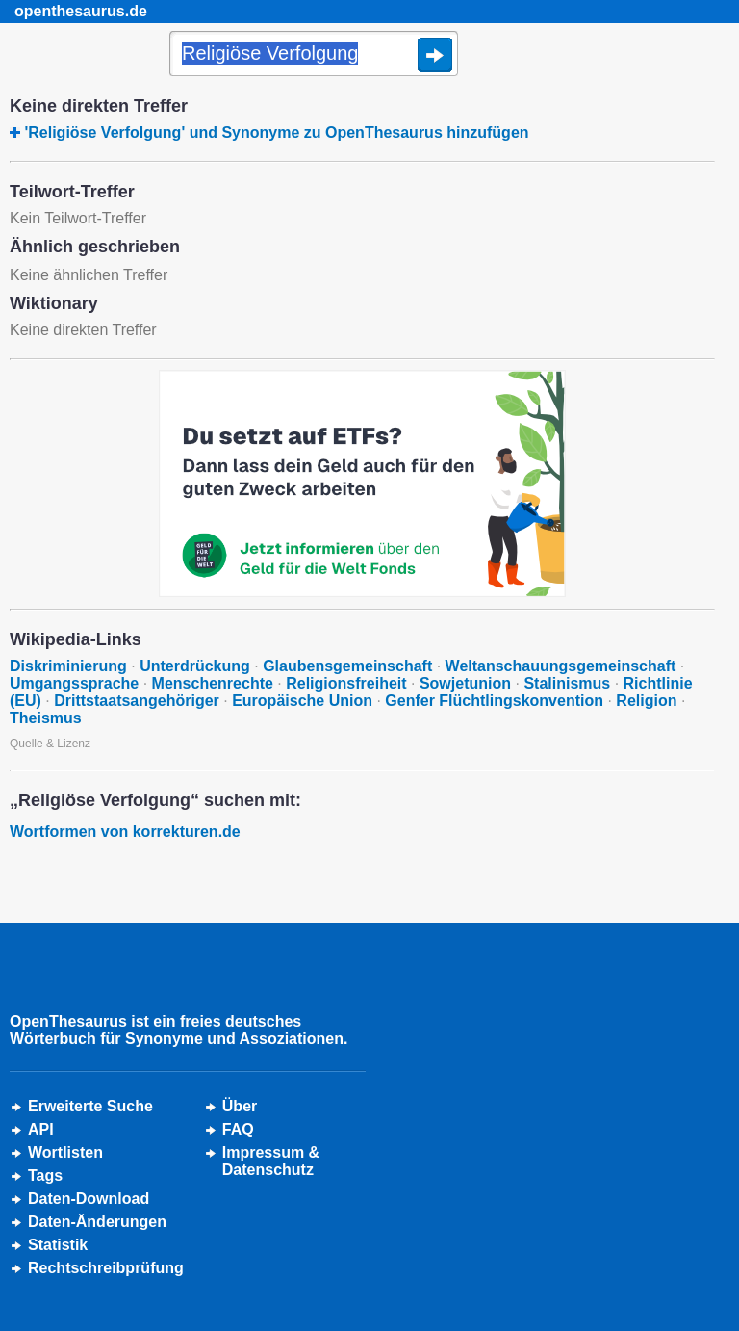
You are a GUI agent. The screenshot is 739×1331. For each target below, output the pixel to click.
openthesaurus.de (80, 11)
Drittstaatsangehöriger (136, 700)
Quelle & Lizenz (50, 743)
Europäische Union (302, 700)
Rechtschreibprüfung (106, 1268)
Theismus (46, 718)
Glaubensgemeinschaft (347, 666)
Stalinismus (566, 683)
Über (239, 1106)
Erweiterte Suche (90, 1106)
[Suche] (313, 55)
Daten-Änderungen (97, 1222)
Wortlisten (65, 1152)
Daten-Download (88, 1198)
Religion (646, 700)
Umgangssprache (74, 683)
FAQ (238, 1129)
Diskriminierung (68, 666)
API (41, 1129)
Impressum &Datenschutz (270, 1161)
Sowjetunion (465, 683)
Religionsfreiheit (346, 683)
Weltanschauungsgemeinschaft (561, 666)
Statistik (58, 1245)
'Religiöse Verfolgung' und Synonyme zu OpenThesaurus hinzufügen (276, 132)
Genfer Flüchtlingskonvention (494, 700)
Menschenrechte (212, 683)
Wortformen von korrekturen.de (125, 831)
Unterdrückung (195, 666)
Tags (45, 1175)
